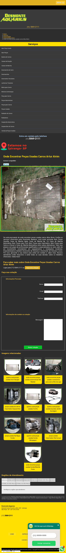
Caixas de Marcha (7, 65)
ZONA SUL (34, 480)
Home (9, 534)
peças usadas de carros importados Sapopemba (12, 408)
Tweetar (6, 164)
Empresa (24, 534)
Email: (51, 292)
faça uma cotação (32, 268)
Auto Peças (5, 52)
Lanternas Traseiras (7, 83)
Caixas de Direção (7, 61)
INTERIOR (52, 480)
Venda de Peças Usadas (9, 131)
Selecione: (5, 480)
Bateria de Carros (7, 57)
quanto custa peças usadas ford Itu (33, 408)
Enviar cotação (33, 347)
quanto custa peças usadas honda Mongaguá (33, 438)
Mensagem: (49, 329)
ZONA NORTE (19, 480)
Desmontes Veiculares (8, 78)
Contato (23, 540)
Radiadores (5, 118)
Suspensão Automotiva (8, 122)
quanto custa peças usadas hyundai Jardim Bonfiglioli (53, 409)
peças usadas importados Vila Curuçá (53, 437)
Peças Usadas (6, 109)
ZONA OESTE (27, 480)
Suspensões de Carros (8, 126)
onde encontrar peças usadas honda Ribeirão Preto (33, 467)
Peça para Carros (6, 96)
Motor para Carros (7, 87)
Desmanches (5, 74)
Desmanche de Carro (8, 70)
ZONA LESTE (11, 480)
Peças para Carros (7, 104)
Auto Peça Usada (7, 48)
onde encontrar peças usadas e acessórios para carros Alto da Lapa (53, 380)
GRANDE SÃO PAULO (43, 480)
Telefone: (50, 299)
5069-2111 (34, 27)
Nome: (51, 284)
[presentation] (18, 307)
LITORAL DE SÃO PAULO (9, 483)
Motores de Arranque (8, 91)
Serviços (33, 44)
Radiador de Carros (7, 113)
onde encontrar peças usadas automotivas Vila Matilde (33, 380)
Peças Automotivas (7, 100)
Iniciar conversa (43, 543)
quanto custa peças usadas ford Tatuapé (12, 378)
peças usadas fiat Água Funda (12, 437)
